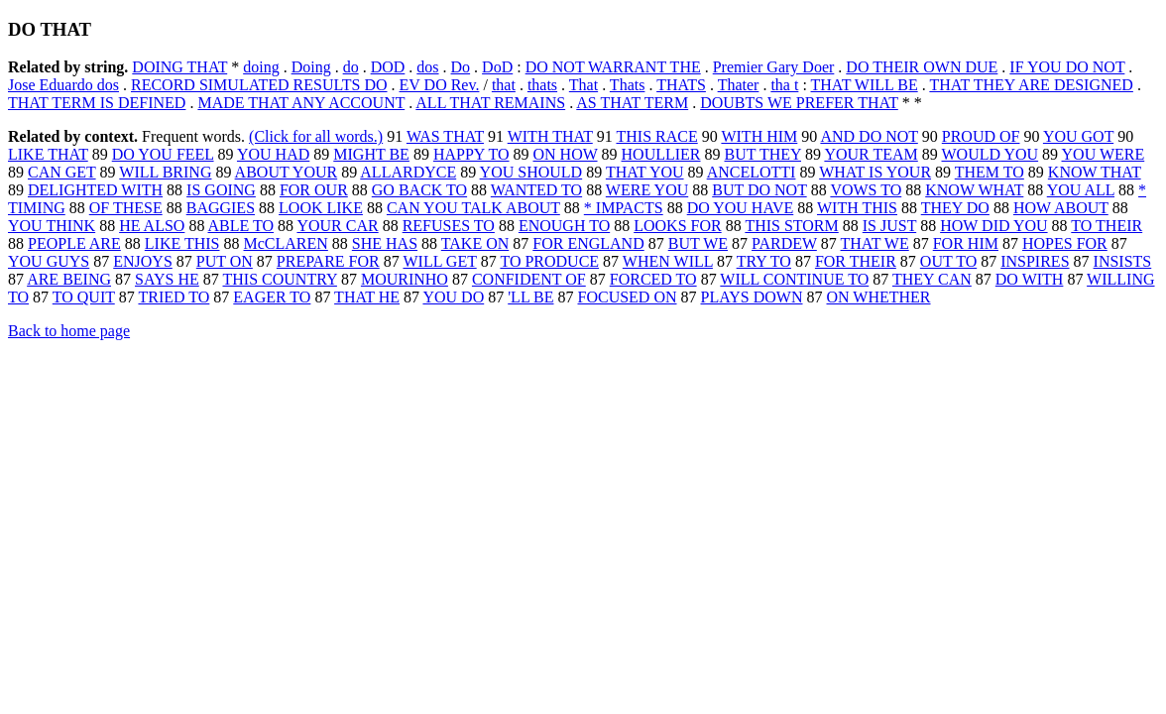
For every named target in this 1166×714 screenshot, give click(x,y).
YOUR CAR (337, 225)
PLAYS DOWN (752, 297)
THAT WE (875, 243)
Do (461, 67)
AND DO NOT (868, 136)
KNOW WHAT (974, 189)
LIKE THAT (48, 154)
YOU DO (453, 297)
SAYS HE (167, 279)
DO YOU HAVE (740, 207)
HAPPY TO (471, 154)
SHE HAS (384, 243)
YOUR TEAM (870, 154)
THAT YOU (645, 172)
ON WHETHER (879, 297)
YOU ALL (1080, 189)
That (583, 84)
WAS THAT (445, 136)
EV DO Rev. (440, 84)
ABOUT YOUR (286, 172)
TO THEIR (1106, 225)
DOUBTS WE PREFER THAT (799, 102)
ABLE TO (241, 225)
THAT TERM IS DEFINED (96, 102)
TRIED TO (173, 297)
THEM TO (989, 172)
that (504, 84)
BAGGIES (220, 207)
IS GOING (221, 189)
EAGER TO (271, 297)
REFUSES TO (449, 225)
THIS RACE (656, 136)
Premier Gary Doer (774, 67)
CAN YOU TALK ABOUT (473, 207)
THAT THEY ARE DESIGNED (1030, 84)
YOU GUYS (48, 261)
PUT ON (224, 261)
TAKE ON (475, 243)
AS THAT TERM (632, 102)
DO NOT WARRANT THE (613, 67)
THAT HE (367, 297)
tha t (784, 84)
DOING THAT (179, 67)
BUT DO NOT (759, 189)
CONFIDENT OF (529, 279)
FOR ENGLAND (587, 243)
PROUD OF (981, 136)
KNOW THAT (1094, 172)
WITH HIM (759, 136)
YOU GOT (1078, 136)
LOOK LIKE (321, 207)
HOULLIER (661, 154)
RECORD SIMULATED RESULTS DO (259, 84)
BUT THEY (763, 154)
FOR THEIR (855, 261)
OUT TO (948, 261)
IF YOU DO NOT (1066, 67)
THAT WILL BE (864, 84)
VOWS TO (865, 189)
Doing (311, 67)
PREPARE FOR (328, 261)
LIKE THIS (182, 243)
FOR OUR (314, 189)
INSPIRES (1034, 261)
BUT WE (698, 243)
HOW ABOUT (1060, 207)
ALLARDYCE (408, 172)
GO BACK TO (419, 189)
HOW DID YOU (993, 225)
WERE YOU (647, 189)
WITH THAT (550, 136)
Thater (738, 84)
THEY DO (955, 207)
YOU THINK (51, 225)
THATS (681, 84)
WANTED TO (536, 189)
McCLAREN (286, 243)
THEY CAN (932, 279)
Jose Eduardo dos (63, 84)
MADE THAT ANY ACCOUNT (301, 102)
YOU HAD (273, 154)
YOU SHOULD (531, 172)
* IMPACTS (623, 207)
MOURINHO (404, 279)
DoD (497, 67)
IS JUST (889, 225)
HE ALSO (151, 225)
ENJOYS (143, 261)
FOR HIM (965, 243)
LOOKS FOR (677, 225)
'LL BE (530, 297)
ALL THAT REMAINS (490, 102)
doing (261, 67)
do (351, 67)
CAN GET (62, 172)
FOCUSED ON (627, 297)
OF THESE (126, 207)
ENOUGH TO (564, 225)
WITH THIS (857, 207)
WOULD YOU (990, 154)
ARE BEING (69, 279)
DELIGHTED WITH (95, 189)
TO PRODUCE (549, 261)
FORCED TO (653, 279)
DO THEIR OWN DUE (921, 67)
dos (427, 67)
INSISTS (1123, 261)
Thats (627, 84)
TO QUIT (84, 297)
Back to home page (69, 330)
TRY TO (764, 261)
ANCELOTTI (751, 172)
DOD (388, 67)
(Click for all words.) (316, 136)
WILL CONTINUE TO (794, 279)
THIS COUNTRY (280, 279)
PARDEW (784, 243)
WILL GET (439, 261)
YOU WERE (1103, 154)
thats (542, 84)
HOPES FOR (1065, 243)
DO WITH (1029, 279)
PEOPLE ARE (74, 243)
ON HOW (565, 154)
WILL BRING (165, 172)
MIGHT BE (371, 154)
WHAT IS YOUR (875, 172)
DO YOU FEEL (163, 154)
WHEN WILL (668, 261)
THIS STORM (791, 225)
